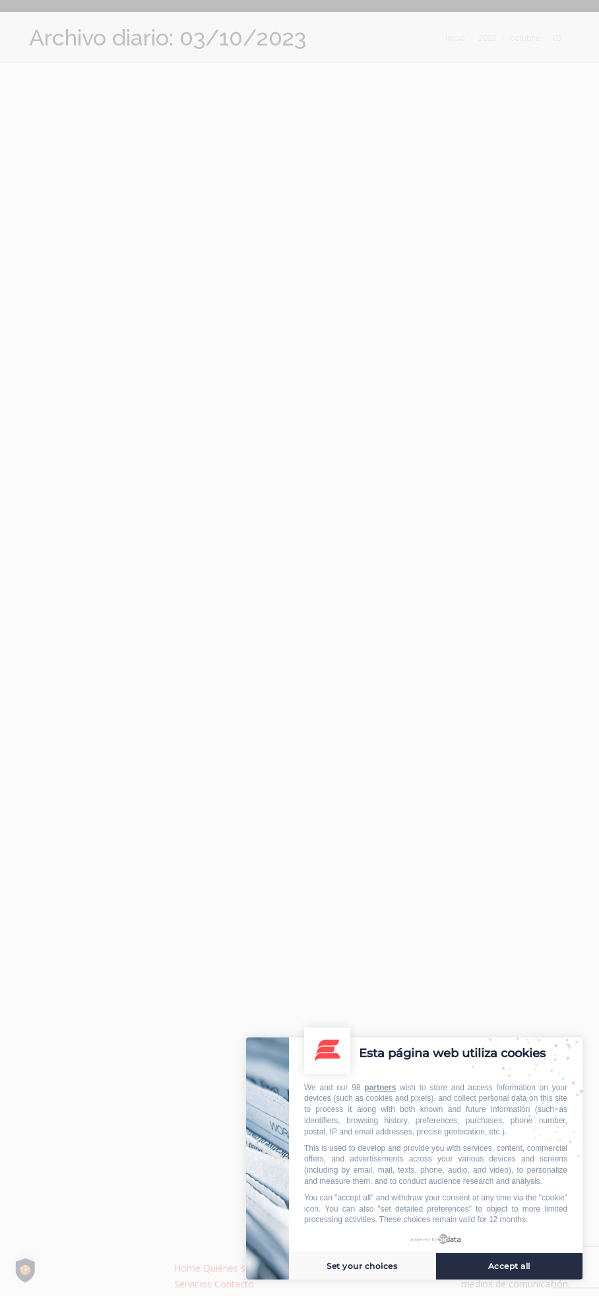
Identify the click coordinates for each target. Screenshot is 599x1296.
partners (380, 1087)
